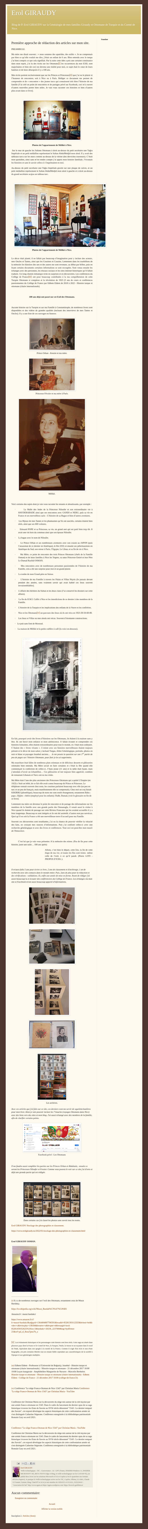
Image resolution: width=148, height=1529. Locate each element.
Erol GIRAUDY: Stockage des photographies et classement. (37, 1225)
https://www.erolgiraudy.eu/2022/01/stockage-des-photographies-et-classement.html (48, 1231)
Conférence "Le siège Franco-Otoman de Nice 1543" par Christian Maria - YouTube (48, 1428)
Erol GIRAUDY (33, 13)
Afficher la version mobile (51, 1509)
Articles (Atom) (29, 1516)
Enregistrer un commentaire (26, 1498)
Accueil (52, 1504)
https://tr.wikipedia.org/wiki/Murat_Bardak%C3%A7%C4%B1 (39, 1309)
